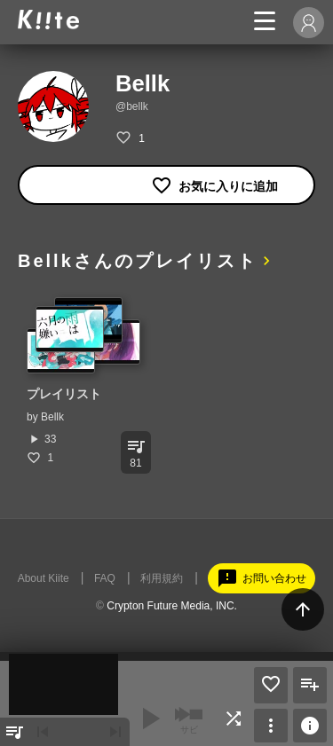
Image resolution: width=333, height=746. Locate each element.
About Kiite (43, 578)
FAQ (104, 578)
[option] (84, 381)
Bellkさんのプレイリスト (138, 261)
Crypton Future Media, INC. (172, 606)
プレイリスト (64, 394)
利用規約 (161, 578)
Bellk (52, 417)
